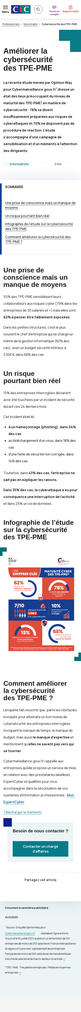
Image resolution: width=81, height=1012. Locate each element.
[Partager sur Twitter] (35, 892)
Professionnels (11, 24)
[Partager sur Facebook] (45, 892)
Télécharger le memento (22, 812)
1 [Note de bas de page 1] (56, 88)
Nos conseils (30, 24)
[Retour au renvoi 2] (20, 972)
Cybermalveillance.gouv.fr (20, 933)
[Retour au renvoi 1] (64, 959)
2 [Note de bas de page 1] (41, 102)
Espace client (70, 11)
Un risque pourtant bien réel (27, 215)
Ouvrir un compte (54, 13)
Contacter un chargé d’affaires (40, 848)
